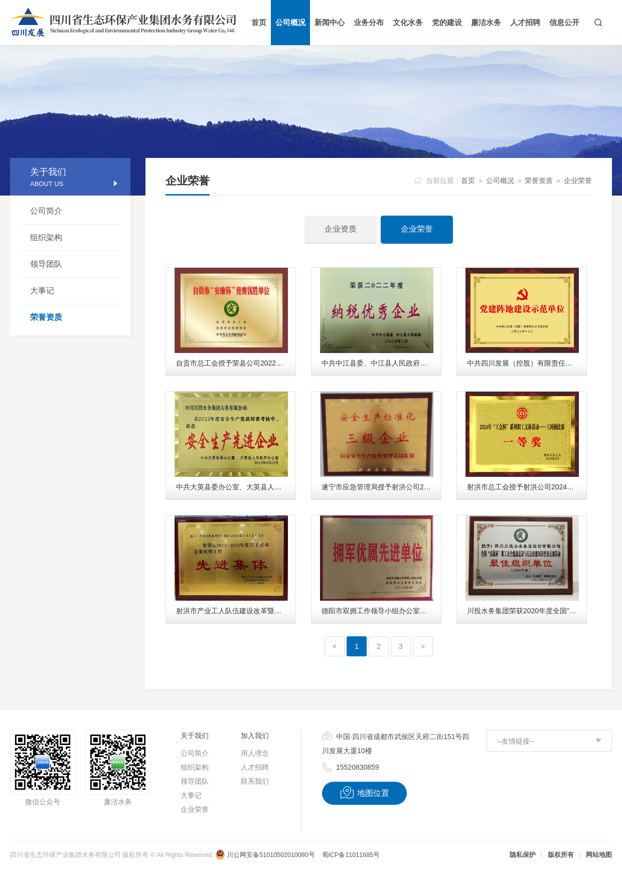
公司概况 (500, 181)
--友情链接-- (516, 741)
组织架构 (46, 237)
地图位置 (364, 792)
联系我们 (255, 781)
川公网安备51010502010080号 (265, 854)
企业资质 (341, 229)
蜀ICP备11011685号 (351, 854)
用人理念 (255, 753)
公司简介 (46, 211)
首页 (468, 181)
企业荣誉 (578, 181)
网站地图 (599, 854)
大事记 (42, 290)
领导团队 (46, 264)
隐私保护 (523, 854)
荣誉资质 (46, 317)
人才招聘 (255, 767)
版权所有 (561, 854)
